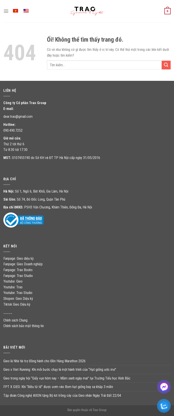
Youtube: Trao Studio (17, 293)
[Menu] (6, 11)
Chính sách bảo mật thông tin (23, 326)
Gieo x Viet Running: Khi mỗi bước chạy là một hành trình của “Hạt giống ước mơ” (59, 369)
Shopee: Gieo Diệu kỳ (18, 298)
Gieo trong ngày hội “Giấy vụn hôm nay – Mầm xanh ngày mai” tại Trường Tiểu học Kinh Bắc (66, 378)
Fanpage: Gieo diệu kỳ (18, 258)
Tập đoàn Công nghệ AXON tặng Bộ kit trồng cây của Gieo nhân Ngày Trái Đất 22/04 (62, 395)
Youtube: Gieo (13, 281)
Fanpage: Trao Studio (18, 276)
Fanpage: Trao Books (18, 270)
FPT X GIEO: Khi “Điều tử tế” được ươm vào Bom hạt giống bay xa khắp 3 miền (58, 387)
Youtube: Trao (13, 287)
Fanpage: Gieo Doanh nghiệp (23, 264)
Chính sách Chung (15, 320)
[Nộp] (166, 65)
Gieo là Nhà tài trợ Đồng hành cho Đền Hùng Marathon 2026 (44, 361)
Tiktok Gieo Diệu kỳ (16, 304)
